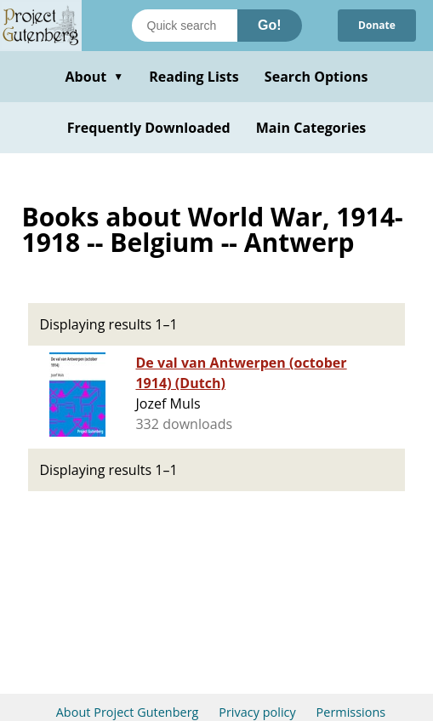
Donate (377, 25)
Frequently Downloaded (149, 127)
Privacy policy (257, 712)
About (94, 76)
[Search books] (184, 25)
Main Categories (311, 127)
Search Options (316, 76)
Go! (270, 25)
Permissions (351, 712)
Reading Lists (194, 76)
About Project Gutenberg (127, 712)
